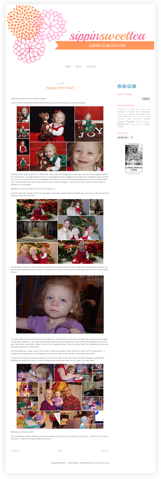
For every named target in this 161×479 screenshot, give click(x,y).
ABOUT (78, 67)
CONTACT (91, 67)
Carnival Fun (133, 112)
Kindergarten (121, 119)
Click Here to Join (133, 174)
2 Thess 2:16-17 (134, 109)
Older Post (104, 451)
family (126, 114)
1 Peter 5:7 (122, 109)
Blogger (107, 463)
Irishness (135, 116)
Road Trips (139, 124)
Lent (129, 119)
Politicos (138, 122)
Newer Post (16, 451)
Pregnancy (146, 122)
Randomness (123, 124)
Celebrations (145, 112)
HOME (68, 67)
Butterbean (121, 112)
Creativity (120, 114)
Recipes (132, 124)
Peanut (130, 121)
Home (60, 451)
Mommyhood (137, 119)
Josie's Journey (144, 116)
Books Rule (146, 109)
